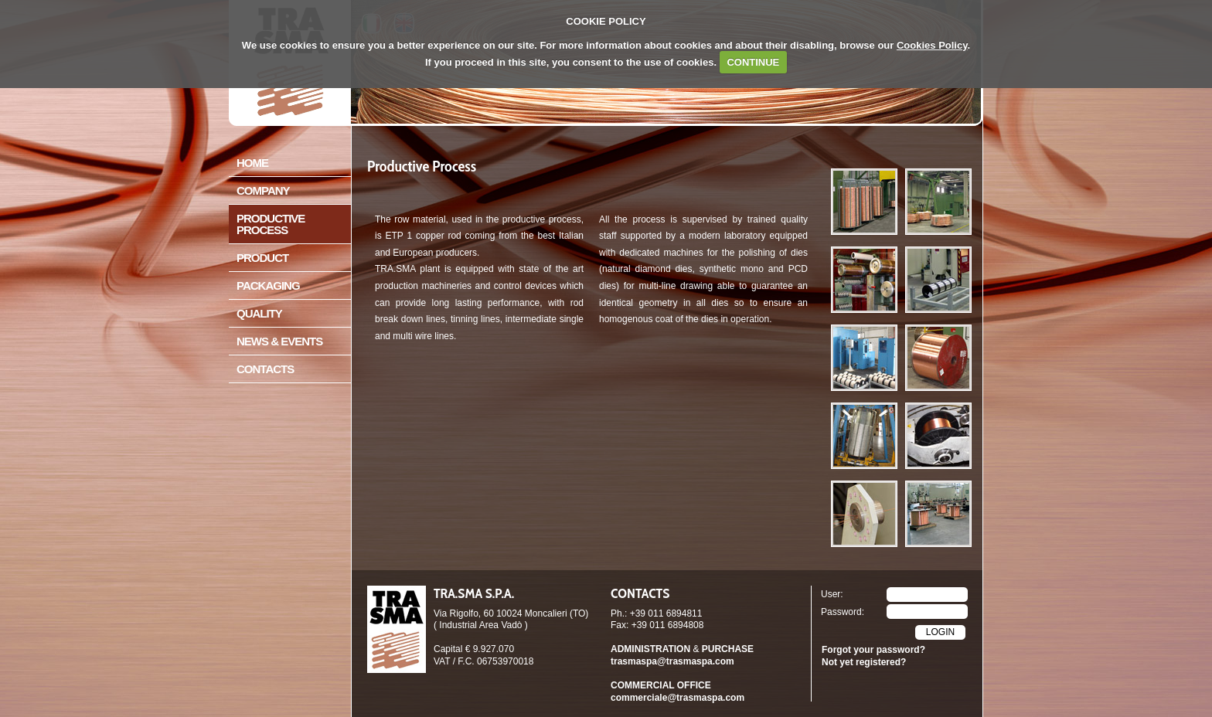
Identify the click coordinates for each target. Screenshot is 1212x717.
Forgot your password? (873, 649)
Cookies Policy (932, 45)
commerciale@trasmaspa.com (677, 697)
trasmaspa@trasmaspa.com (672, 661)
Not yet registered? (864, 662)
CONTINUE (753, 62)
